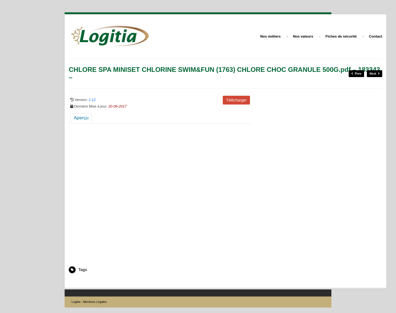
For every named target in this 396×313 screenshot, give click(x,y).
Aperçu (81, 117)
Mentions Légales (95, 301)
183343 (74, 281)
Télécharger (236, 100)
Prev (356, 73)
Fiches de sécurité (341, 36)
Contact (375, 36)
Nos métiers (270, 36)
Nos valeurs (303, 36)
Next (375, 73)
